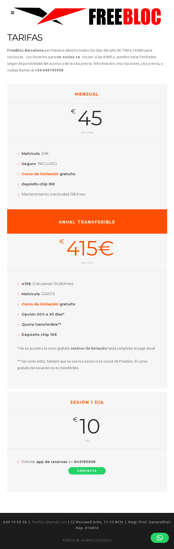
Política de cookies (77, 540)
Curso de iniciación (40, 174)
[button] (160, 538)
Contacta (87, 470)
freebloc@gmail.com (49, 522)
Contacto (104, 540)
